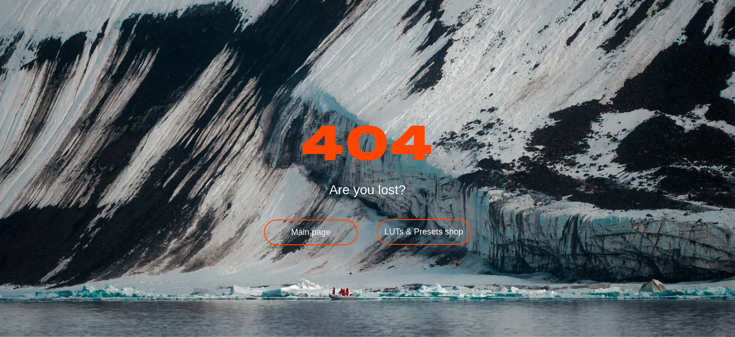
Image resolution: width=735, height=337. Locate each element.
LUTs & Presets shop (423, 231)
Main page (310, 232)
